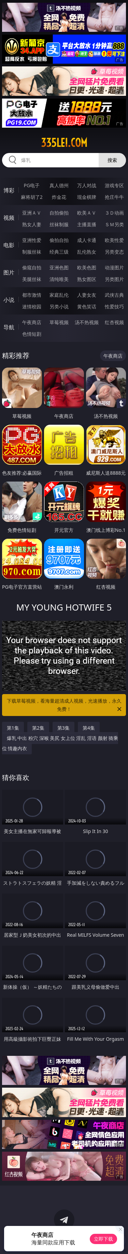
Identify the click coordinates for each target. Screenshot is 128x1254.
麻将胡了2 (32, 197)
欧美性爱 (114, 240)
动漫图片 (114, 267)
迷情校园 (31, 306)
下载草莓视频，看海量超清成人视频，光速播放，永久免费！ (65, 705)
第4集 (89, 728)
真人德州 (59, 185)
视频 (8, 217)
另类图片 (114, 279)
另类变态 (114, 251)
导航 (8, 327)
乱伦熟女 (86, 251)
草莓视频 (59, 322)
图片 (8, 272)
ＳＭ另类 (114, 224)
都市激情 (31, 295)
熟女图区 (86, 279)
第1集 (13, 728)
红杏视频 (114, 322)
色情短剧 (31, 334)
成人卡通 (86, 240)
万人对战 (86, 185)
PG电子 (32, 185)
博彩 (8, 190)
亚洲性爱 (31, 240)
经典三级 (59, 251)
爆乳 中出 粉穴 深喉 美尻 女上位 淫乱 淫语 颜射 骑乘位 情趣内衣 (60, 743)
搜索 (112, 160)
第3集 (63, 728)
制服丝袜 (31, 251)
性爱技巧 (114, 306)
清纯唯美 (59, 279)
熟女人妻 (31, 224)
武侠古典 (114, 295)
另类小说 (59, 306)
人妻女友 (86, 295)
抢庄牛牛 (114, 197)
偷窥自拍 (31, 267)
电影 (8, 245)
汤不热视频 (87, 322)
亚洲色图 (59, 267)
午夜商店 (31, 322)
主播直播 (86, 224)
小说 (8, 300)
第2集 (38, 728)
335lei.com (64, 143)
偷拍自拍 (59, 240)
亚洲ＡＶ (31, 212)
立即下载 (103, 1239)
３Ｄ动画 (114, 212)
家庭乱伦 (59, 295)
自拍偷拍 (59, 212)
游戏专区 (114, 185)
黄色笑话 (86, 306)
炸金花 (59, 197)
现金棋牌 (86, 197)
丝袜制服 (59, 224)
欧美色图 (86, 267)
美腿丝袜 (31, 279)
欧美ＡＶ (86, 212)
